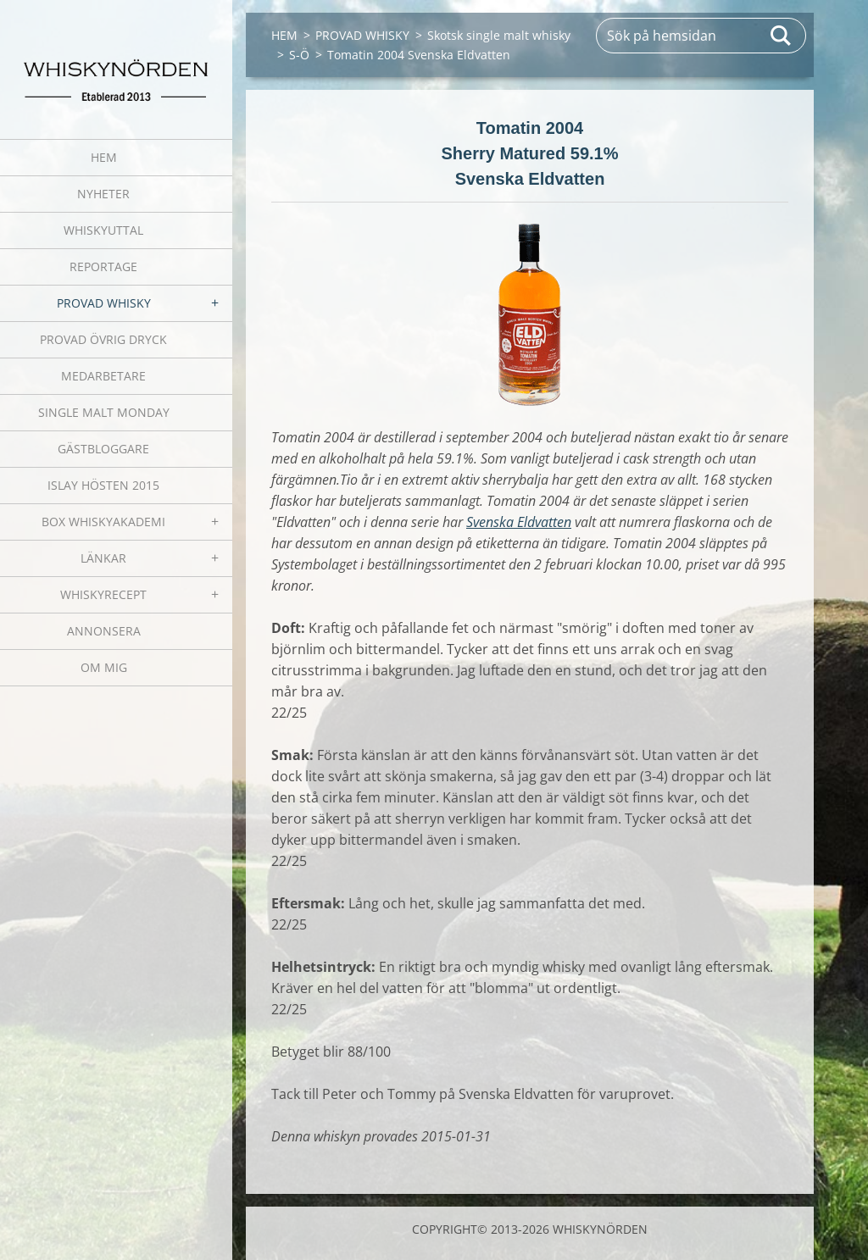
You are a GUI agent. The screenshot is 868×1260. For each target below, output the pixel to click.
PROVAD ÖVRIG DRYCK (103, 339)
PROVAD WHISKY (104, 303)
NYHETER (103, 194)
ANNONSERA (104, 631)
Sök (782, 35)
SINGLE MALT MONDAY (104, 412)
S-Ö (299, 55)
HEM (104, 157)
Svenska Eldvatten (518, 522)
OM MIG (104, 667)
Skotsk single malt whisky (498, 35)
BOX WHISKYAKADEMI (103, 521)
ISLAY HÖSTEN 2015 (103, 485)
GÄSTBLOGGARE (103, 449)
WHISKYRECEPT (103, 594)
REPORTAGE (103, 266)
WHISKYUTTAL (103, 230)
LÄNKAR (103, 558)
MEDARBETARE (103, 376)
